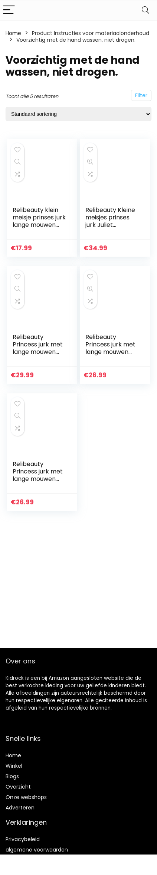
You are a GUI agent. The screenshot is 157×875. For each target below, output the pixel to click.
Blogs (12, 776)
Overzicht (18, 786)
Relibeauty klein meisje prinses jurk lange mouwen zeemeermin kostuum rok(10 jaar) (39, 228)
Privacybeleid (23, 839)
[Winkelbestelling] (78, 114)
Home (13, 33)
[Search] (145, 10)
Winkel (14, 766)
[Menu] (9, 10)
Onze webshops (26, 797)
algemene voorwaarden (37, 849)
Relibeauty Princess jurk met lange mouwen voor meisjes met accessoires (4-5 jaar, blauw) (38, 355)
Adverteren (20, 807)
